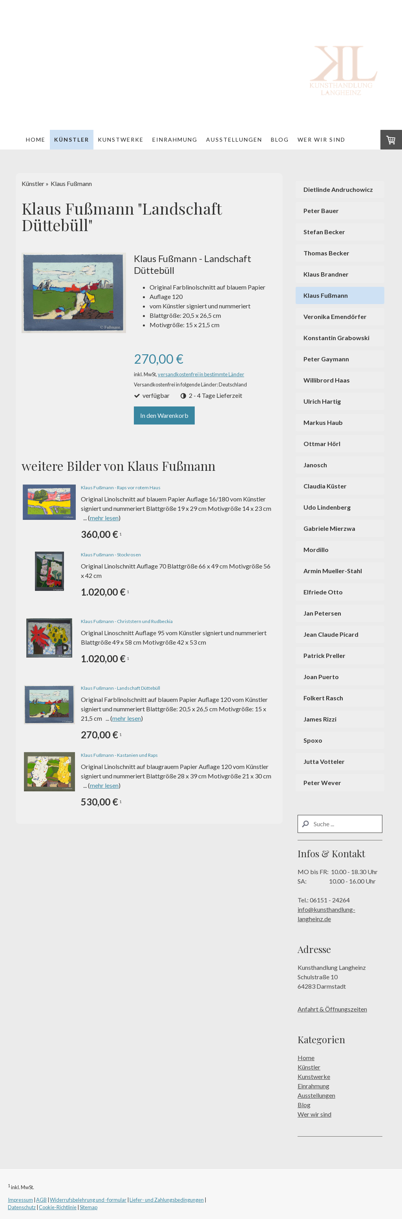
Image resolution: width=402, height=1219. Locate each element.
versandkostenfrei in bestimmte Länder (201, 374)
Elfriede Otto (323, 592)
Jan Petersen (322, 613)
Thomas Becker (326, 253)
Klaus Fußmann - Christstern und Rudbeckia (127, 621)
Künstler (71, 139)
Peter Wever (322, 782)
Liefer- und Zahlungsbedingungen (167, 1200)
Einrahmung (174, 139)
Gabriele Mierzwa (329, 528)
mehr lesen (104, 517)
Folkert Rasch (323, 698)
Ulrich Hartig (322, 401)
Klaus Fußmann (325, 295)
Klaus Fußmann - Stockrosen (111, 555)
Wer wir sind (321, 139)
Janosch (315, 464)
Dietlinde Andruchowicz (338, 189)
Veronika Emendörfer (335, 316)
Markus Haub (323, 422)
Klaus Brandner (326, 274)
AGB (41, 1200)
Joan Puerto (321, 676)
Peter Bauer (321, 210)
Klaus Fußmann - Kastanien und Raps (119, 755)
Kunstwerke (121, 139)
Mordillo (316, 549)
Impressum (20, 1200)
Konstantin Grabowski (336, 337)
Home (36, 139)
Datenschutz (22, 1207)
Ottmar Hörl (321, 443)
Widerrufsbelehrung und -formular (88, 1200)
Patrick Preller (324, 655)
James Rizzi (319, 719)
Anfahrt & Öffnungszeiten (332, 1009)
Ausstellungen (234, 139)
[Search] (340, 824)
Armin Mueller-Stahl (332, 570)
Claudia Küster (325, 486)
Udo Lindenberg (327, 507)
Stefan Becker (324, 231)
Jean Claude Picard (330, 634)
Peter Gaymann (326, 359)
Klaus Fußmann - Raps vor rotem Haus (121, 487)
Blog (280, 139)
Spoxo (312, 740)
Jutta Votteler (324, 761)
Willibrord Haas (326, 380)
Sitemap (88, 1207)
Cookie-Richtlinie (58, 1207)
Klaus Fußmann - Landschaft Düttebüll (120, 688)
